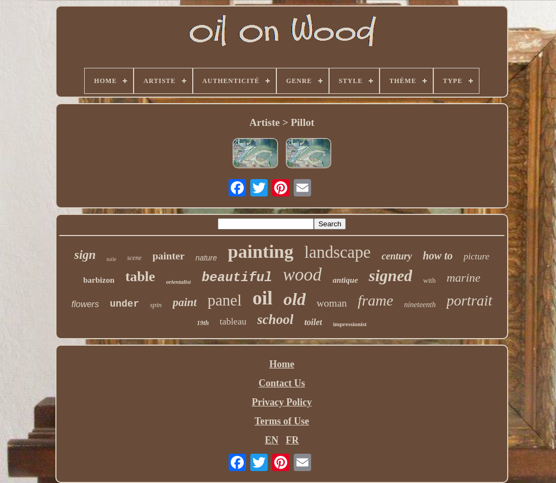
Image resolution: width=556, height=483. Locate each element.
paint (185, 302)
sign (85, 255)
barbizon (99, 280)
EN (272, 440)
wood (302, 274)
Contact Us (281, 383)
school (275, 319)
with (429, 280)
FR (292, 440)
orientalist (178, 281)
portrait (469, 301)
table (140, 276)
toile (111, 259)
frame (375, 300)
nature (206, 257)
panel (224, 300)
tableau (233, 321)
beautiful (236, 277)
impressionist (350, 324)
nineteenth (419, 305)
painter (169, 256)
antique (345, 280)
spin (156, 305)
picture (477, 256)
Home (281, 364)
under (124, 303)
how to (438, 256)
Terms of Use (282, 421)
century (397, 256)
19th (203, 323)
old (294, 299)
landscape (338, 252)
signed (390, 275)
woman (332, 303)
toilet (313, 322)
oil (262, 298)
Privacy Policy (282, 402)
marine (463, 277)
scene (134, 258)
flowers (85, 304)
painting (261, 252)
